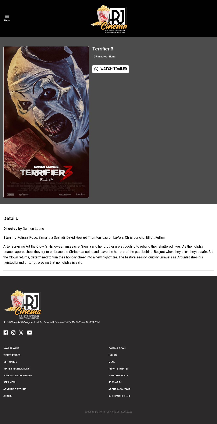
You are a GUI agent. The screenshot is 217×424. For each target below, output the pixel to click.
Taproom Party (118, 375)
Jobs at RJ (114, 382)
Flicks (113, 411)
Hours (112, 355)
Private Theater (118, 368)
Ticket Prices (12, 355)
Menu (111, 362)
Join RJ (7, 396)
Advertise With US (14, 389)
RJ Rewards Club (119, 396)
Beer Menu (9, 382)
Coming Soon (116, 348)
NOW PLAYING (11, 348)
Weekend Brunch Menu (17, 375)
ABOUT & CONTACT (119, 389)
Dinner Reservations (16, 368)
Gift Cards (10, 362)
